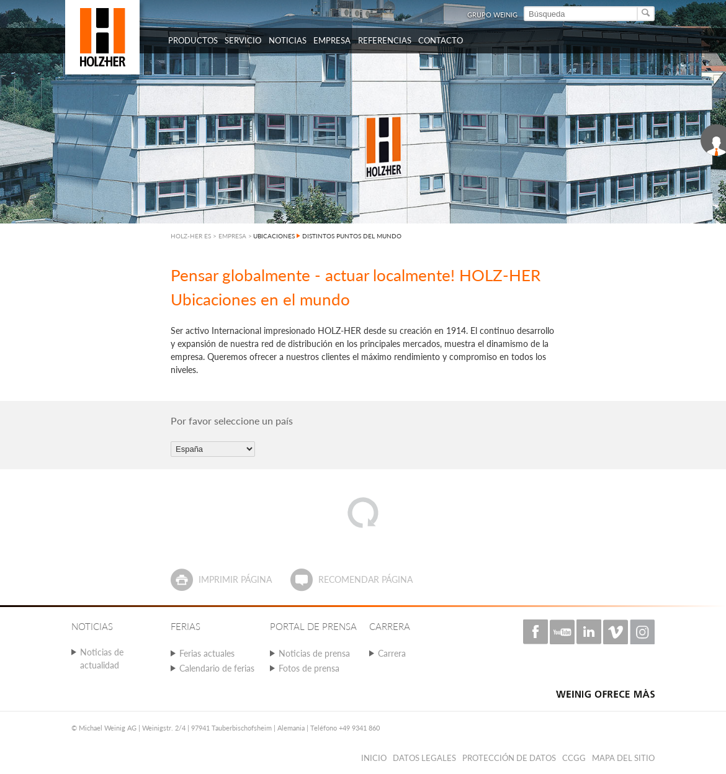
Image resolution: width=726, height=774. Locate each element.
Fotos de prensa (309, 668)
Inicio (374, 758)
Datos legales (424, 758)
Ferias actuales (207, 653)
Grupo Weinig (492, 15)
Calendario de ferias (216, 668)
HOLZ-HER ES (191, 236)
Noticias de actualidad (101, 658)
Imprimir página (235, 579)
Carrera (392, 653)
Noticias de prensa (314, 653)
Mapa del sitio (623, 758)
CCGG (574, 758)
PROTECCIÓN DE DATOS (509, 758)
